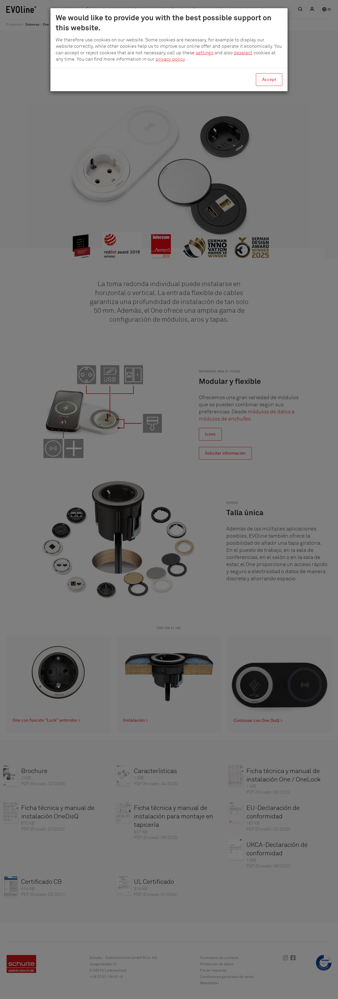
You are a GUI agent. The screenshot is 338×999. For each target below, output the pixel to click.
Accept (269, 80)
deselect (243, 53)
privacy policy (170, 59)
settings (204, 53)
